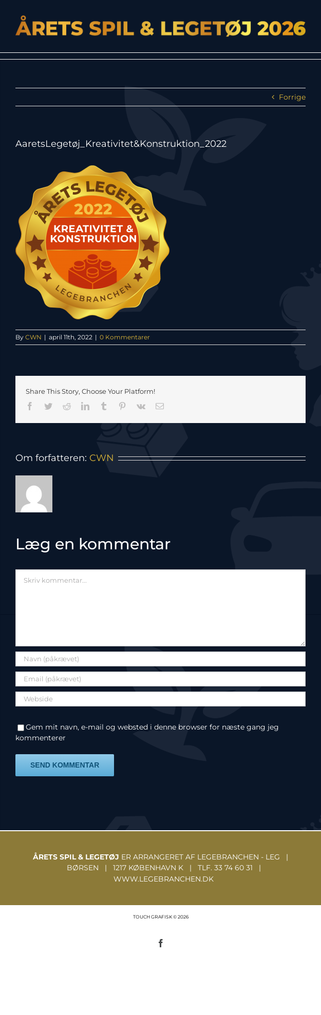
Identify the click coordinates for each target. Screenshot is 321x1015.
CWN (33, 337)
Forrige (292, 97)
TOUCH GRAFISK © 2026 (160, 917)
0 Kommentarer (125, 337)
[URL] (160, 699)
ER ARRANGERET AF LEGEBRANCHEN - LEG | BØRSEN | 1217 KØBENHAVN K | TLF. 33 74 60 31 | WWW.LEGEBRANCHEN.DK (160, 868)
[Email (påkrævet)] (160, 679)
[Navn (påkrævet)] (160, 659)
